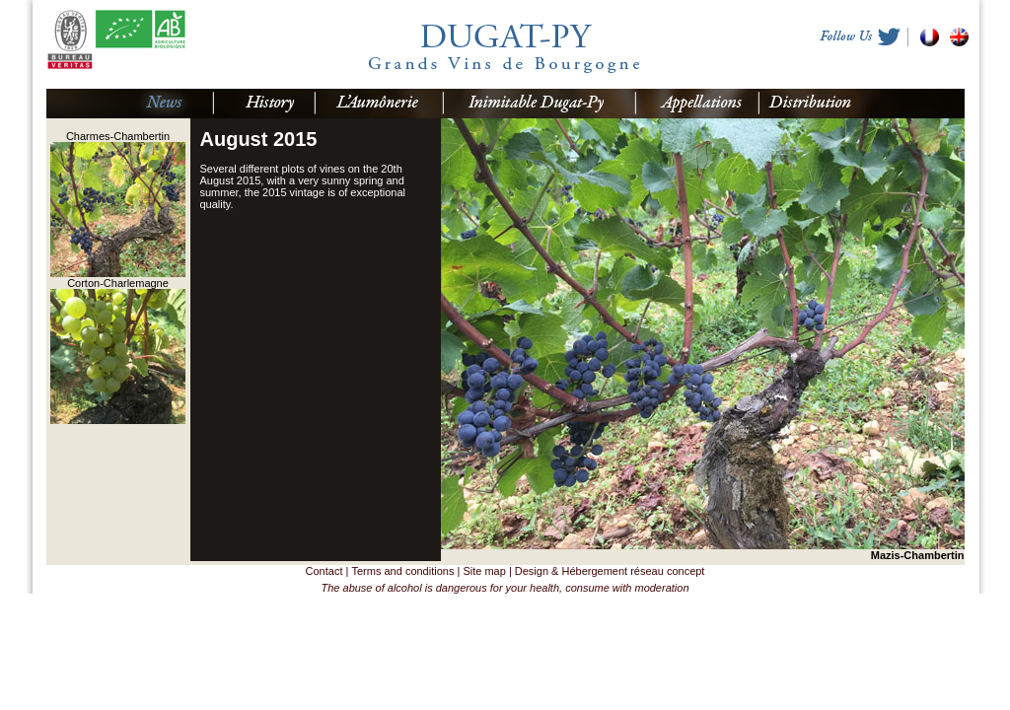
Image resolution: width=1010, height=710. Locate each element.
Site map (484, 571)
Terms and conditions (402, 571)
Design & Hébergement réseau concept (610, 571)
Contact (324, 571)
